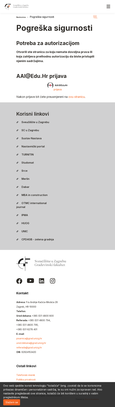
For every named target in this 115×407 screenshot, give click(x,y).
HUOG (22, 223)
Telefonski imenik (25, 375)
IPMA (22, 215)
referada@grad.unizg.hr (29, 347)
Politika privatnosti (26, 379)
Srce (21, 170)
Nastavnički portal (30, 146)
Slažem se (11, 402)
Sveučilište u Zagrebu (32, 122)
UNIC (22, 231)
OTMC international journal (31, 205)
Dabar (22, 187)
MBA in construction (32, 195)
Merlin (22, 178)
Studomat (25, 162)
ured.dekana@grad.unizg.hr (31, 343)
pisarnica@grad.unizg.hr (29, 338)
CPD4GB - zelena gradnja (35, 239)
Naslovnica (21, 17)
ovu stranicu (76, 96)
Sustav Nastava (29, 138)
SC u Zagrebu (27, 130)
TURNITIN (25, 154)
